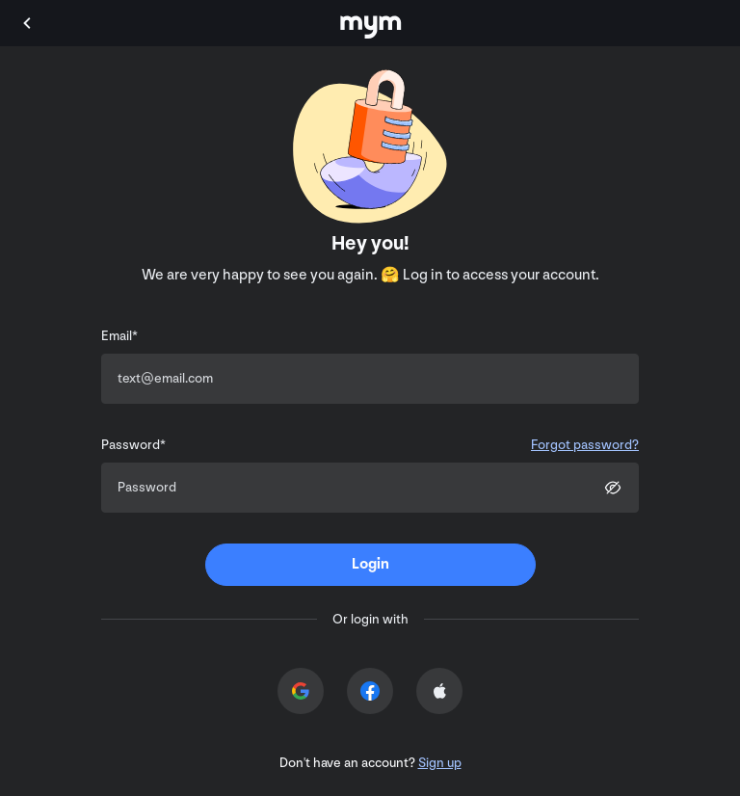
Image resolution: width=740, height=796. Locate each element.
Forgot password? (585, 445)
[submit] (370, 565)
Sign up (440, 763)
